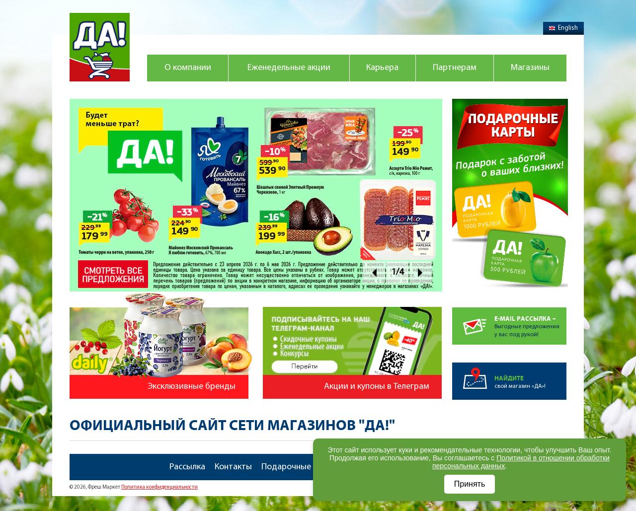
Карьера (382, 68)
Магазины (530, 68)
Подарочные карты (299, 467)
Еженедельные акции (288, 68)
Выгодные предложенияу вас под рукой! (530, 322)
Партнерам (455, 68)
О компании (187, 68)
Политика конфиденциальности (159, 487)
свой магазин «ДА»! (530, 376)
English (563, 28)
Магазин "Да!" (100, 47)
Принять (469, 484)
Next (420, 272)
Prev (374, 272)
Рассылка (187, 467)
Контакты (233, 467)
